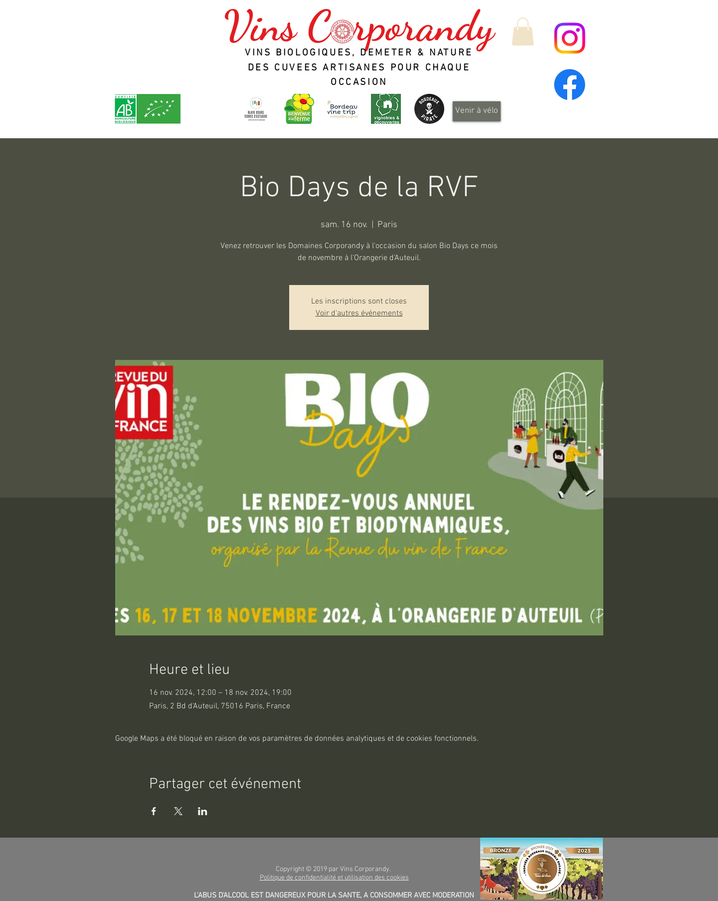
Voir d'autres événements (359, 313)
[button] (523, 31)
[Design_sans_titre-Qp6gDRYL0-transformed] (429, 109)
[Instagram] (569, 38)
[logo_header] (299, 109)
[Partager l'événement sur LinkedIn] (202, 811)
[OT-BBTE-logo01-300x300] (256, 109)
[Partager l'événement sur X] (178, 811)
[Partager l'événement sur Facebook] (154, 811)
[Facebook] (569, 84)
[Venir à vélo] (477, 111)
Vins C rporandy (358, 25)
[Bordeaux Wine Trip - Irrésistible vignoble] (343, 109)
